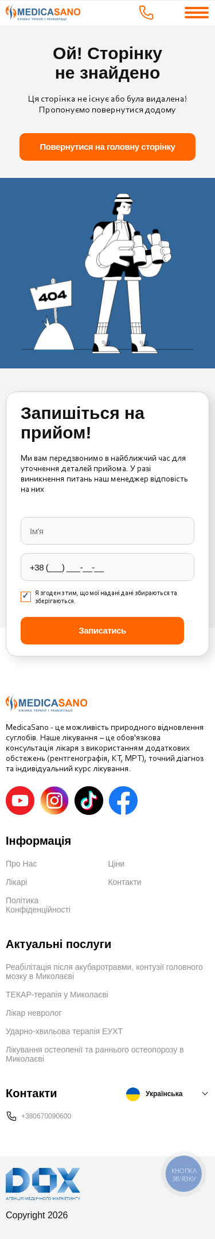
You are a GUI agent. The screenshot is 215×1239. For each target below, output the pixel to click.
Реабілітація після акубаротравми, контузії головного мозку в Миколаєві (104, 971)
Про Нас (21, 863)
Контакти (124, 882)
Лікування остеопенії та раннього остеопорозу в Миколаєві (95, 1054)
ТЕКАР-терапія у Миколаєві (57, 994)
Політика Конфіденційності (38, 905)
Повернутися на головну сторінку (107, 147)
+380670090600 (46, 1116)
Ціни (116, 863)
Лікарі (16, 882)
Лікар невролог (34, 1012)
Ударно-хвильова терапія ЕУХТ (64, 1031)
